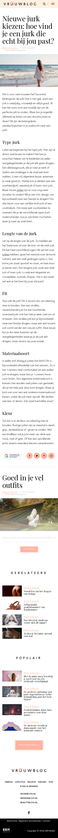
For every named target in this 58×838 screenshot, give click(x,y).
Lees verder (29, 549)
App (51, 456)
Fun (51, 782)
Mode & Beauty (10, 48)
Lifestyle (20, 782)
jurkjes (5, 254)
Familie (9, 782)
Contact (46, 821)
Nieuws (42, 782)
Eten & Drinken (29, 786)
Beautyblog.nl (29, 802)
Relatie (32, 782)
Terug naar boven (27, 745)
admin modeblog (18, 50)
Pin (44, 456)
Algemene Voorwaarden (30, 821)
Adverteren (12, 821)
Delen (29, 456)
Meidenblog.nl (29, 798)
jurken (20, 190)
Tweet (37, 456)
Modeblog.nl (28, 794)
